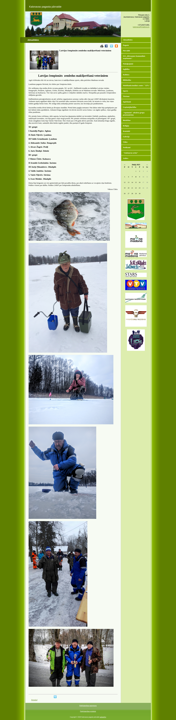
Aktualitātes (128, 40)
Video (125, 142)
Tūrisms (126, 96)
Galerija (126, 136)
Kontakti (126, 131)
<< (124, 164)
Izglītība (126, 69)
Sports (125, 91)
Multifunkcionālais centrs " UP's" (136, 85)
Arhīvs (125, 158)
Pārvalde (126, 51)
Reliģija (126, 126)
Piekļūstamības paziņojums (88, 705)
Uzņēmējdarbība (129, 107)
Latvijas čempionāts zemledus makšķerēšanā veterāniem (85, 50)
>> (147, 164)
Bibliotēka (127, 80)
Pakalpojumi (128, 64)
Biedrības (127, 120)
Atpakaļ (34, 700)
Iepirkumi (127, 102)
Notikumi (127, 147)
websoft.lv (103, 717)
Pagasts (126, 45)
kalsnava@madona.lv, (141, 27)
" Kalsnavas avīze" (130, 153)
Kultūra (126, 75)
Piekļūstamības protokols (88, 711)
